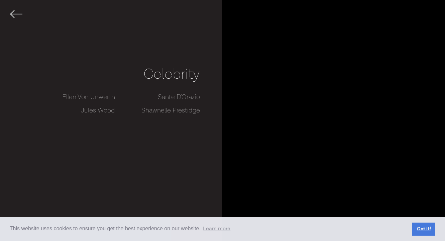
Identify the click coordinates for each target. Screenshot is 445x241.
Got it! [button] (424, 229)
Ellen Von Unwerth (88, 97)
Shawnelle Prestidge (170, 110)
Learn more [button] (216, 228)
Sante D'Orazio (179, 97)
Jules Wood (98, 110)
